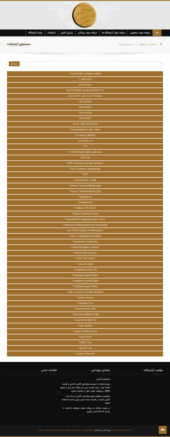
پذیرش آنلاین (67, 33)
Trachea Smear (85, 298)
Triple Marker (85, 326)
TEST (85, 174)
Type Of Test (85, 348)
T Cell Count (85, 79)
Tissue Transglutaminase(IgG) (85, 236)
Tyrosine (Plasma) (85, 354)
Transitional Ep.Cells (85, 309)
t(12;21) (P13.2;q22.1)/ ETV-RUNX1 (85, 96)
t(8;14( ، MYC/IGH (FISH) (85, 124)
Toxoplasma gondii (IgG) (85, 275)
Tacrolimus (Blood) (85, 135)
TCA (85, 146)
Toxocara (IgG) (85, 264)
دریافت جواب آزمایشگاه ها (113, 33)
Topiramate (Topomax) (85, 242)
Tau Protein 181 (85, 141)
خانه (157, 33)
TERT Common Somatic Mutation (85, 163)
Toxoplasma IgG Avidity (85, 286)
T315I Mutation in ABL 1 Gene (85, 130)
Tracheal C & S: (85, 303)
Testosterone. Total (85, 180)
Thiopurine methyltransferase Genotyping (85, 225)
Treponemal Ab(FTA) (85, 320)
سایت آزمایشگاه (35, 33)
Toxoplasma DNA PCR (85, 270)
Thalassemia (85, 197)
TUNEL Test (85, 342)
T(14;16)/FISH (85, 102)
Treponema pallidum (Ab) (85, 314)
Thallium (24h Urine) (85, 208)
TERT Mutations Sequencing (85, 169)
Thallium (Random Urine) (85, 214)
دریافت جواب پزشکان (87, 33)
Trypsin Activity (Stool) (85, 331)
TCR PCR (85, 158)
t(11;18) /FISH (85, 85)
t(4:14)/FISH (85, 118)
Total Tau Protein (85, 258)
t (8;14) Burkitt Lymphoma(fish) (85, 74)
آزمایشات (51, 33)
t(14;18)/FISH (85, 107)
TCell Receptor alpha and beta (85, 152)
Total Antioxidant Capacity (85, 247)
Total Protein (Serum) (85, 253)
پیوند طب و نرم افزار (102, 430)
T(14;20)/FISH (85, 113)
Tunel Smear (85, 337)
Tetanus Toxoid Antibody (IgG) (85, 186)
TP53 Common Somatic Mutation (85, 292)
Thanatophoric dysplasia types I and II (85, 219)
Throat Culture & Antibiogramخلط (85, 230)
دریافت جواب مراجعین (140, 33)
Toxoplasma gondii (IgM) (85, 281)
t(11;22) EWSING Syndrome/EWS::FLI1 (85, 90)
